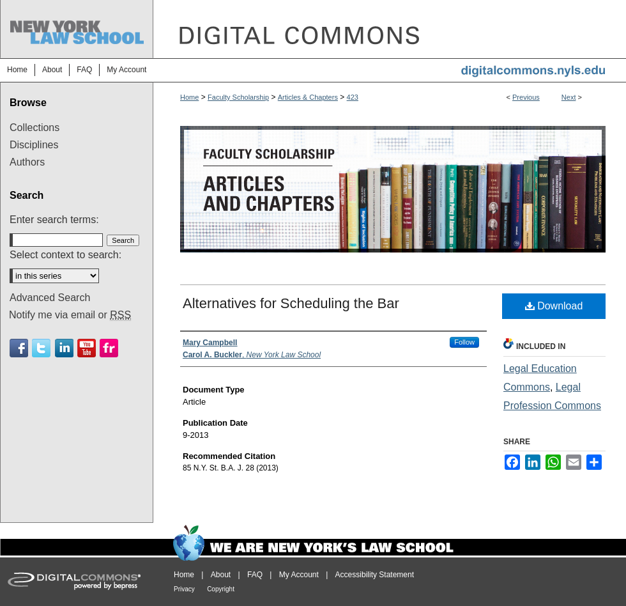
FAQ (255, 574)
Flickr (109, 348)
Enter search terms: (54, 219)
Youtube (86, 348)
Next (568, 97)
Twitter (41, 348)
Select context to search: (65, 254)
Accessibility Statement (374, 574)
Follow (464, 342)
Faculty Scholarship (238, 97)
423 (352, 97)
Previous (526, 97)
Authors (27, 162)
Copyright (220, 589)
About (221, 574)
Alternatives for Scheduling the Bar (291, 303)
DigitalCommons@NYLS (389, 29)
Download (554, 305)
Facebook (19, 348)
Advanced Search (50, 297)
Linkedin (64, 348)
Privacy (184, 589)
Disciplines (34, 144)
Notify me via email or (70, 315)
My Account (299, 574)
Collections (34, 127)
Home (189, 97)
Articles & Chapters (308, 97)
